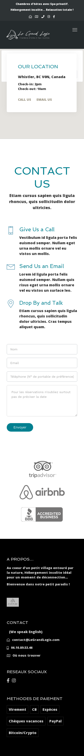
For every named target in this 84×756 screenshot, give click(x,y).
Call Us (24, 99)
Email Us (44, 99)
